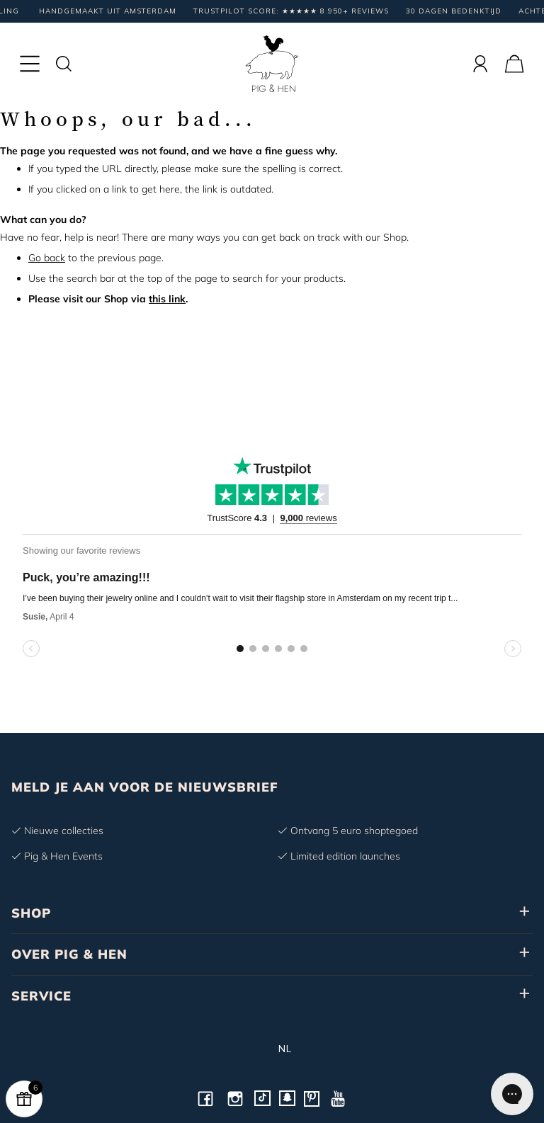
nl (272, 1048)
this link (167, 298)
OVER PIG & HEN (69, 954)
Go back (46, 257)
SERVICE (41, 996)
